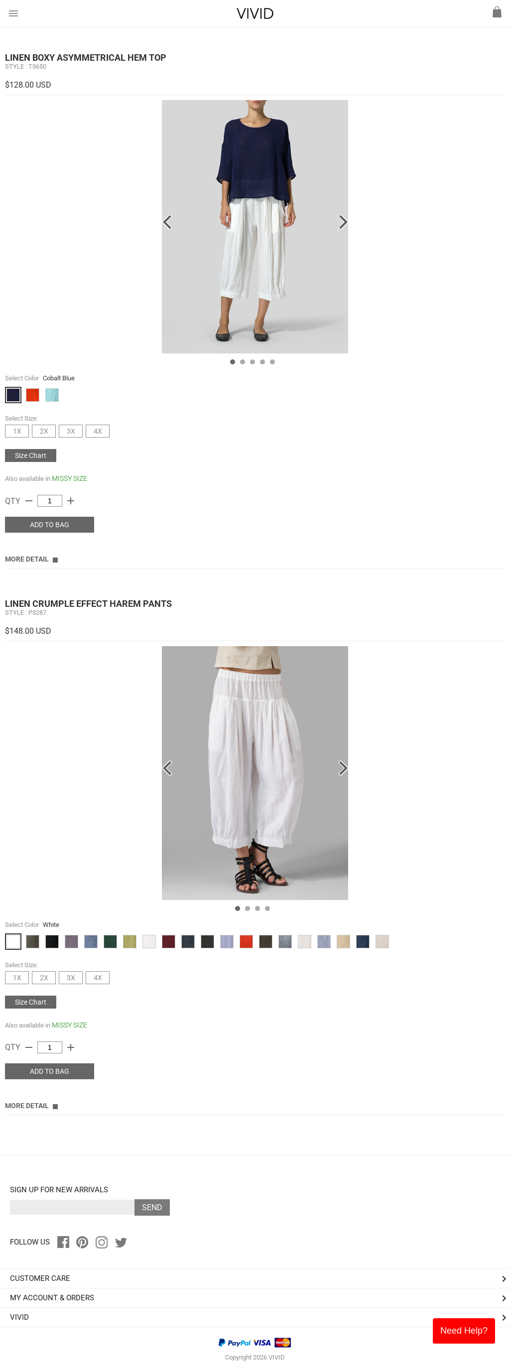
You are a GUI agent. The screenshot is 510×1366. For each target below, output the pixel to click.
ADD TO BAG (49, 525)
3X (71, 431)
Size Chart (30, 455)
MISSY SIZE (69, 478)
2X (44, 431)
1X (17, 431)
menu (13, 13)
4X (98, 431)
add (71, 501)
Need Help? (464, 1331)
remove (29, 501)
